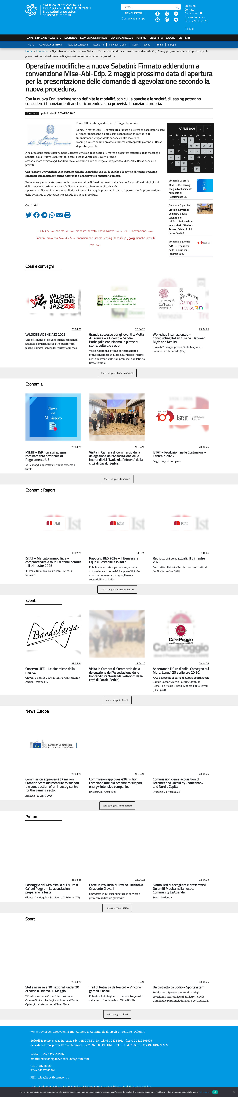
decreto (92, 231)
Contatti (189, 9)
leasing (108, 238)
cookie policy (204, 1092)
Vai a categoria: (117, 373)
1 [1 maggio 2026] (205, 162)
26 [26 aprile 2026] (172, 162)
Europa (172, 44)
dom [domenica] (171, 135)
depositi (118, 238)
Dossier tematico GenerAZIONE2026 (196, 19)
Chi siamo (190, 6)
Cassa (101, 231)
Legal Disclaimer (40, 1086)
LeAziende (70, 38)
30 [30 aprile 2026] (198, 162)
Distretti (184, 38)
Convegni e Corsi (118, 44)
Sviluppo (50, 231)
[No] (234, 1092)
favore (150, 231)
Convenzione (138, 231)
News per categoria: (77, 44)
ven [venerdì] (204, 135)
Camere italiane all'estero (44, 38)
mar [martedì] (184, 135)
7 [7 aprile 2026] (186, 145)
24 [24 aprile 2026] (205, 156)
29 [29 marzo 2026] (172, 139)
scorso (98, 238)
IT (186, 28)
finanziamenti (85, 238)
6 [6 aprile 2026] (179, 145)
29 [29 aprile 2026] (192, 162)
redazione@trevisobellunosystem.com (64, 1058)
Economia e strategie (93, 38)
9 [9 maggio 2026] (212, 168)
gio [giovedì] (197, 135)
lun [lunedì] (177, 135)
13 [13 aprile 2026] (179, 151)
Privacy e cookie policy (67, 1086)
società (60, 231)
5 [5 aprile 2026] (173, 145)
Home (31, 44)
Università (156, 38)
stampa (118, 231)
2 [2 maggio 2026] (212, 162)
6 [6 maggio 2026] (192, 168)
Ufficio (126, 231)
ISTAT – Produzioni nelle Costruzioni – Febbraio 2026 (179, 250)
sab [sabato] (210, 135)
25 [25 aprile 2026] (211, 156)
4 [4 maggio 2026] (179, 168)
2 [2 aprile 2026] (199, 139)
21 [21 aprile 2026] (185, 156)
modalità (81, 231)
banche (140, 238)
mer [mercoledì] (191, 135)
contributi (41, 231)
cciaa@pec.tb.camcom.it (53, 1077)
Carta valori (193, 13)
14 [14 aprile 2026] (185, 151)
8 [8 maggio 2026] (205, 168)
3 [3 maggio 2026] (173, 168)
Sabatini (40, 238)
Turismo (141, 38)
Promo (159, 44)
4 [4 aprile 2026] (212, 139)
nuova (129, 238)
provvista (52, 238)
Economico (64, 238)
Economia (98, 44)
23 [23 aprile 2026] (198, 156)
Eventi (147, 44)
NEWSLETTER (133, 13)
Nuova (110, 231)
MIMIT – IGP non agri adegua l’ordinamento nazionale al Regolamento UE (180, 191)
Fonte (98, 245)
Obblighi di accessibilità (136, 1086)
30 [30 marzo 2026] (179, 139)
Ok (215, 1092)
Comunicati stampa (133, 18)
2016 (92, 245)
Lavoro (170, 38)
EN (191, 28)
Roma (72, 238)
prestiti (150, 238)
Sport (135, 44)
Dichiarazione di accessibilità (101, 1086)
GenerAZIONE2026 (122, 38)
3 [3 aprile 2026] (205, 139)
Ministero (70, 231)
